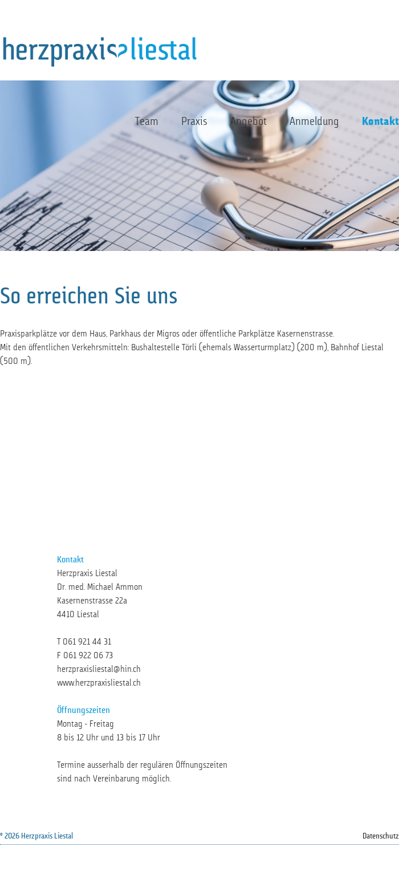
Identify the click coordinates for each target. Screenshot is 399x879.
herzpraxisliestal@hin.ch (99, 669)
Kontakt (380, 122)
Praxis (194, 122)
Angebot (248, 122)
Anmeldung (314, 122)
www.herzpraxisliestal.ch (99, 683)
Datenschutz (381, 836)
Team (146, 122)
